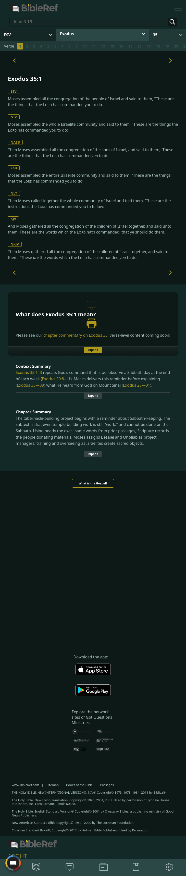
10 (85, 46)
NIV (14, 116)
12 (103, 46)
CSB (14, 167)
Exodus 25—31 (136, 385)
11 (94, 46)
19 (167, 46)
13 (112, 46)
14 (121, 46)
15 (130, 46)
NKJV (15, 244)
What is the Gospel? (93, 483)
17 (149, 46)
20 (176, 46)
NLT (14, 193)
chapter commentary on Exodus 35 (75, 335)
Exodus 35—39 (30, 385)
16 (139, 46)
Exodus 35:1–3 (29, 372)
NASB (15, 142)
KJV (13, 218)
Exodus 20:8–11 (56, 379)
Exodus (67, 34)
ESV (14, 91)
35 (155, 34)
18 (158, 46)
